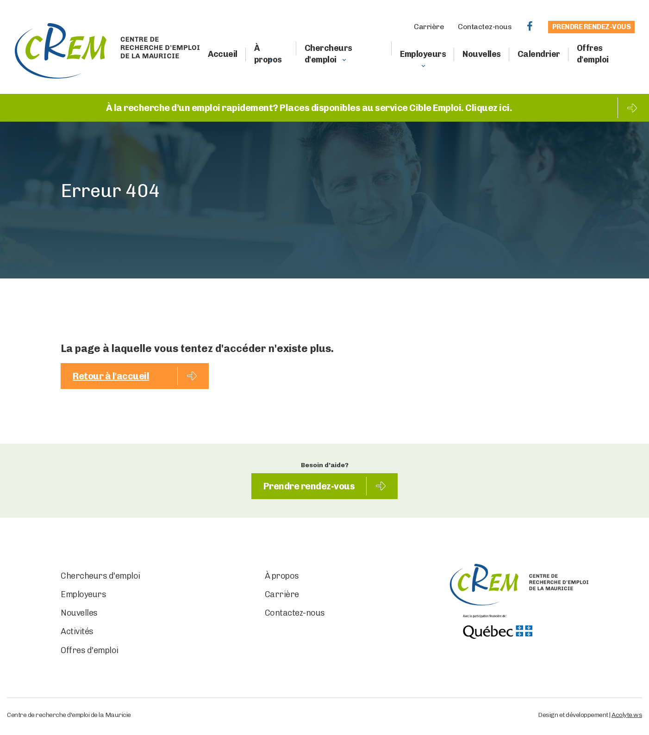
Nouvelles (481, 54)
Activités (77, 631)
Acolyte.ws (627, 715)
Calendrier (539, 54)
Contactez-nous (485, 26)
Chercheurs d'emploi (328, 54)
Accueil (222, 54)
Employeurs (423, 54)
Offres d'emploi (593, 54)
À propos (268, 54)
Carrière (429, 26)
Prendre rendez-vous (591, 27)
